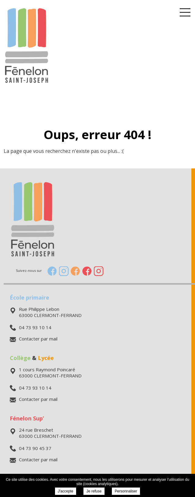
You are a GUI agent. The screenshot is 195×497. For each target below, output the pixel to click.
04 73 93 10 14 (30, 327)
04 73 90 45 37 (30, 448)
